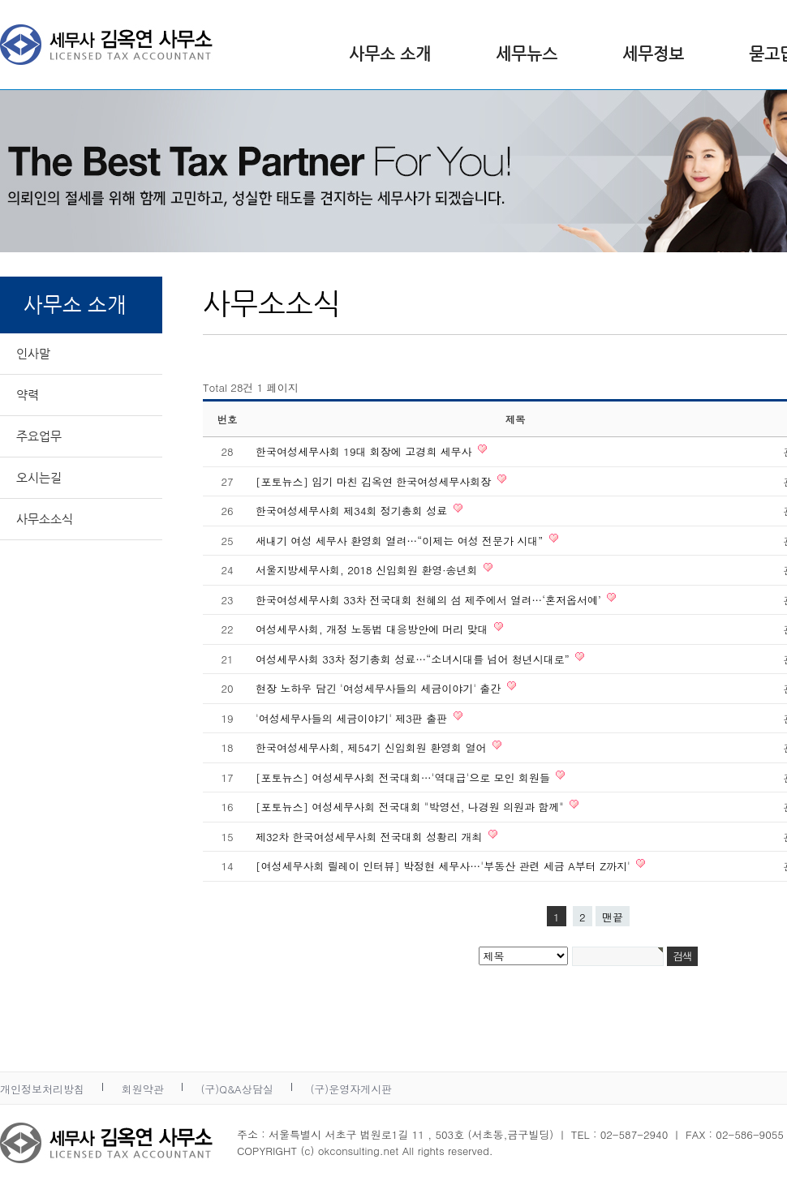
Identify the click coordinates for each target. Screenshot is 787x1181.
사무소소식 (44, 519)
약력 (27, 395)
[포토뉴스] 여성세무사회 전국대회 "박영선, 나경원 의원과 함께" (411, 806)
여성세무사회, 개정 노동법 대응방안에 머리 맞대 (374, 629)
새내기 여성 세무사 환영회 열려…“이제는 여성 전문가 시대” (401, 540)
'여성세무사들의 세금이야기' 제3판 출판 (353, 718)
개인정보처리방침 (42, 1089)
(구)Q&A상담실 (236, 1089)
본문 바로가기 (0, 0)
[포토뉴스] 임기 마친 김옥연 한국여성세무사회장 (375, 481)
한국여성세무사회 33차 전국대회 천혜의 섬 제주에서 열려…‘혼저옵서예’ (430, 600)
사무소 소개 (390, 54)
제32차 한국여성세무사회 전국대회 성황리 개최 (371, 836)
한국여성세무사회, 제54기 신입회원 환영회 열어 (373, 747)
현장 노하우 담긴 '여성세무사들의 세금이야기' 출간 (380, 688)
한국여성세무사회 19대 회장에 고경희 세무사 (365, 451)
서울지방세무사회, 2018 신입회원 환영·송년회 (368, 570)
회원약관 (143, 1089)
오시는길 (39, 477)
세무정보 (653, 54)
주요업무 (39, 436)
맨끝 (612, 917)
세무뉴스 (526, 54)
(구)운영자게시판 (351, 1089)
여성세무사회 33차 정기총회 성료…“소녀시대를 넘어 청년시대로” (414, 659)
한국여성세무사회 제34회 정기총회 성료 (353, 510)
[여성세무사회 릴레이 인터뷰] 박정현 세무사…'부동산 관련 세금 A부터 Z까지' (445, 866)
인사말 (33, 353)
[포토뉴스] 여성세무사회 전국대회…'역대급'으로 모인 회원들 (404, 777)
